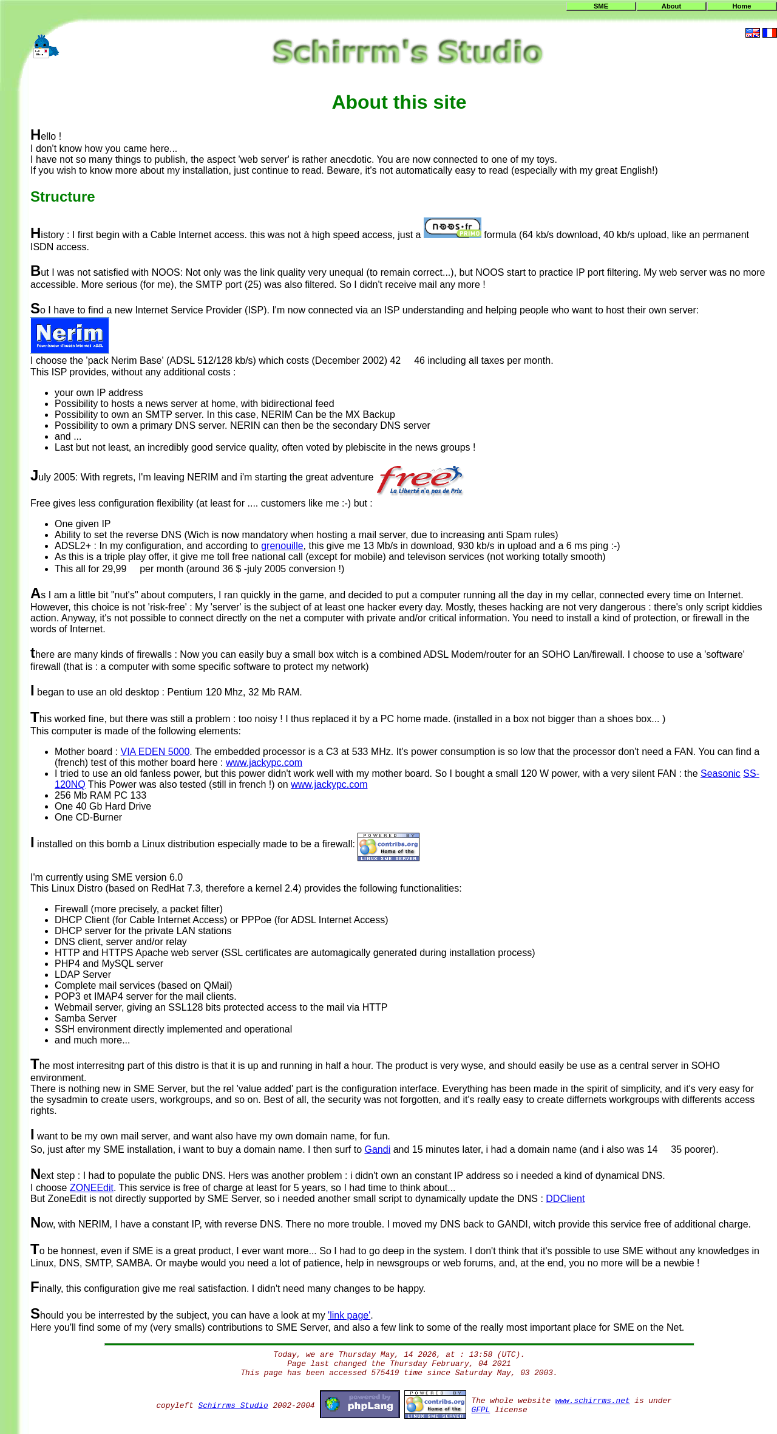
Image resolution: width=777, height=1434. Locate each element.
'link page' (349, 1315)
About (671, 6)
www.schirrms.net (592, 1400)
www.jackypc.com (264, 762)
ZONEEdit (92, 1188)
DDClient (565, 1198)
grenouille (282, 546)
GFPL (481, 1410)
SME (601, 6)
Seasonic (721, 773)
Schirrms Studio (233, 1405)
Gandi (377, 1149)
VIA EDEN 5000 (155, 751)
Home (741, 6)
